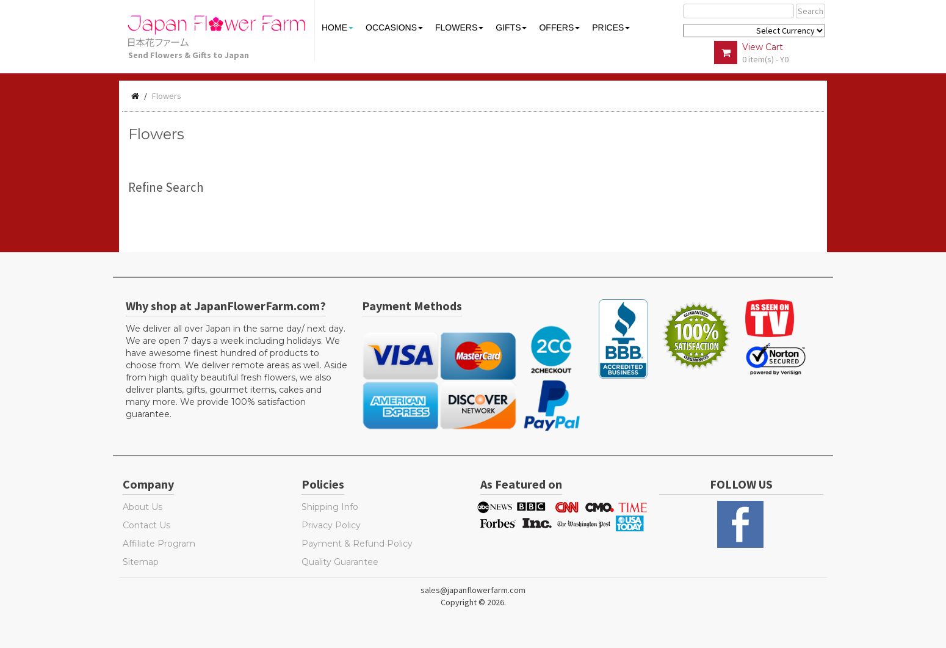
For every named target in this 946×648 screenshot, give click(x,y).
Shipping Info (329, 506)
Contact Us (146, 525)
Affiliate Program (159, 543)
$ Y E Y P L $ (754, 30)
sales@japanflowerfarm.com (473, 589)
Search (810, 10)
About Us (142, 506)
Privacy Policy (331, 525)
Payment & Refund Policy (357, 543)
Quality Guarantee (339, 561)
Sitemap (141, 561)
